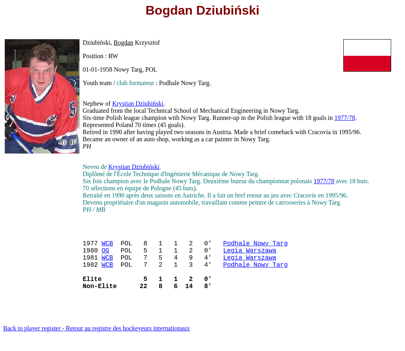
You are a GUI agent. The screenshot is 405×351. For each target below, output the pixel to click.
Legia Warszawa (249, 254)
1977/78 (345, 117)
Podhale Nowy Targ (255, 246)
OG (105, 254)
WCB (107, 246)
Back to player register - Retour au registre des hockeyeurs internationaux (96, 341)
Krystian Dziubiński (137, 103)
